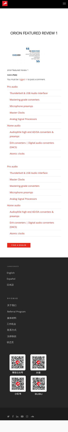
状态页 (10, 342)
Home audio (13, 125)
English (11, 272)
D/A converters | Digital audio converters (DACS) (32, 145)
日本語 (10, 284)
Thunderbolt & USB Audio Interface (29, 93)
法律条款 (11, 336)
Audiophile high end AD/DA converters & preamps (32, 134)
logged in (23, 79)
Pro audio (12, 86)
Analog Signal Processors (23, 119)
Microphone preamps (21, 106)
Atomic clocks (17, 153)
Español (11, 278)
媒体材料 (11, 317)
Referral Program (16, 311)
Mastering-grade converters (24, 99)
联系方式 (11, 329)
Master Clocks (17, 112)
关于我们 (11, 305)
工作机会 (11, 323)
